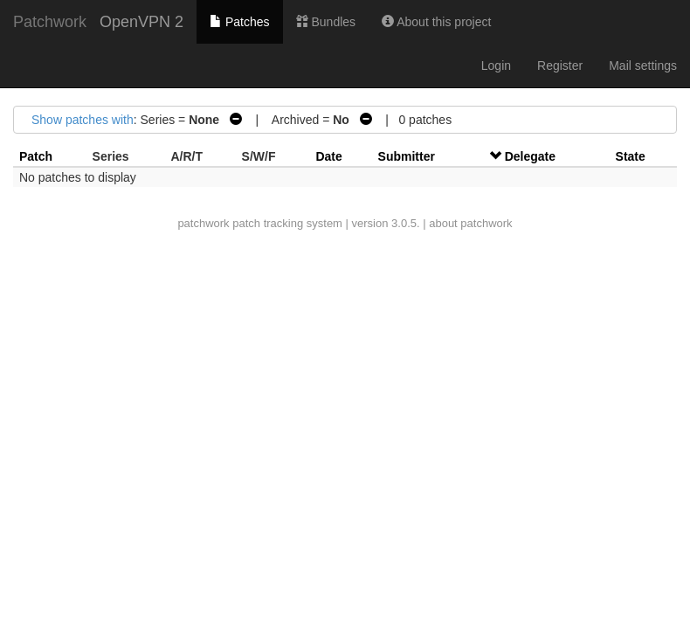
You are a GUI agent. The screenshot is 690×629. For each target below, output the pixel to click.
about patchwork (470, 223)
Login (496, 66)
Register (560, 66)
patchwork (203, 223)
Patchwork (49, 22)
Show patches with (82, 120)
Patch (35, 156)
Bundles (325, 22)
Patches (239, 22)
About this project (436, 22)
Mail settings (643, 66)
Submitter (406, 156)
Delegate (530, 156)
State (630, 156)
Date (328, 156)
